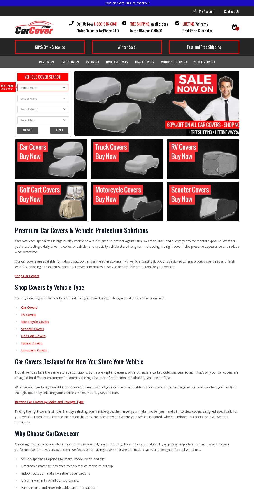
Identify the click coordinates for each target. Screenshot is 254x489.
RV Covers (92, 62)
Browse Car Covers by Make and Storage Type (49, 402)
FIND (59, 130)
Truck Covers (70, 62)
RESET (28, 130)
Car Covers (46, 62)
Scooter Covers (204, 62)
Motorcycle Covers (174, 62)
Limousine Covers (117, 62)
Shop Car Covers (27, 276)
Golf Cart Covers (33, 336)
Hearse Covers (144, 62)
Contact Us (231, 11)
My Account (204, 11)
